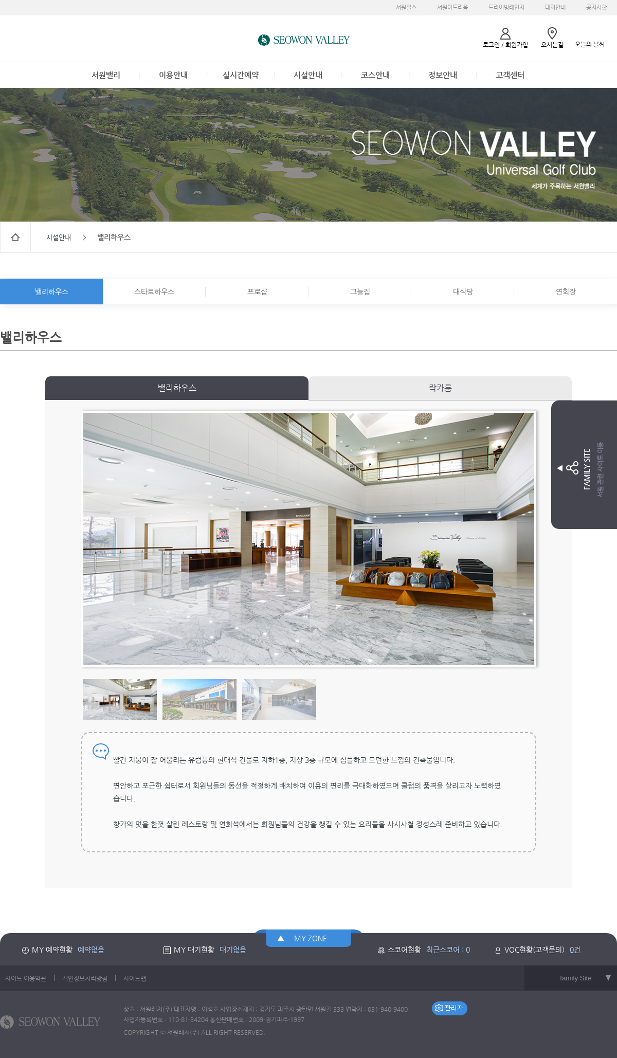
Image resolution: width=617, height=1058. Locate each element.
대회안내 (555, 7)
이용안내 (173, 74)
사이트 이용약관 (25, 978)
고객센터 (510, 74)
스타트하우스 (154, 291)
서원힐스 (406, 7)
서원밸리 (106, 74)
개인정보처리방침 (84, 978)
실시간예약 (241, 74)
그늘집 (360, 291)
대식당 (463, 291)
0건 (575, 949)
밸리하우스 (51, 291)
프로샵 (257, 291)
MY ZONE (310, 938)
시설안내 (308, 74)
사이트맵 (134, 978)
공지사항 (596, 7)
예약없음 (91, 949)
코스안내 (375, 74)
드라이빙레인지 (506, 7)
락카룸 (440, 388)
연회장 (566, 291)
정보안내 (442, 74)
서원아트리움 (452, 7)
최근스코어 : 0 (448, 949)
